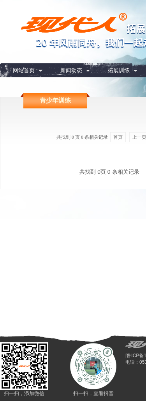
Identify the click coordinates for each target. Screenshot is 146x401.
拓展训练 (119, 70)
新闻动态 (71, 70)
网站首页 (24, 70)
